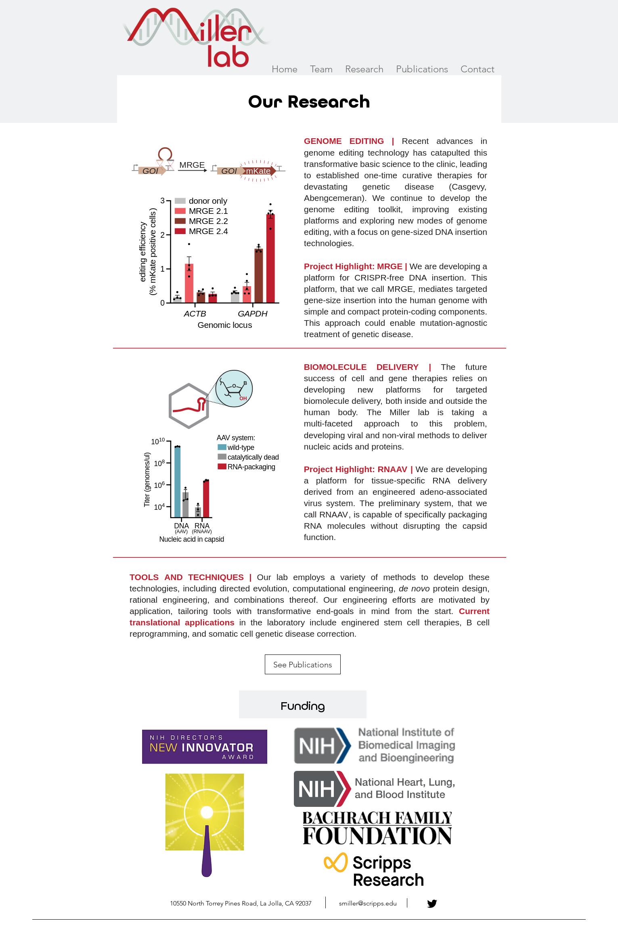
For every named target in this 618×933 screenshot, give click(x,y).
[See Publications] (303, 664)
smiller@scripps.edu (368, 903)
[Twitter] (432, 903)
